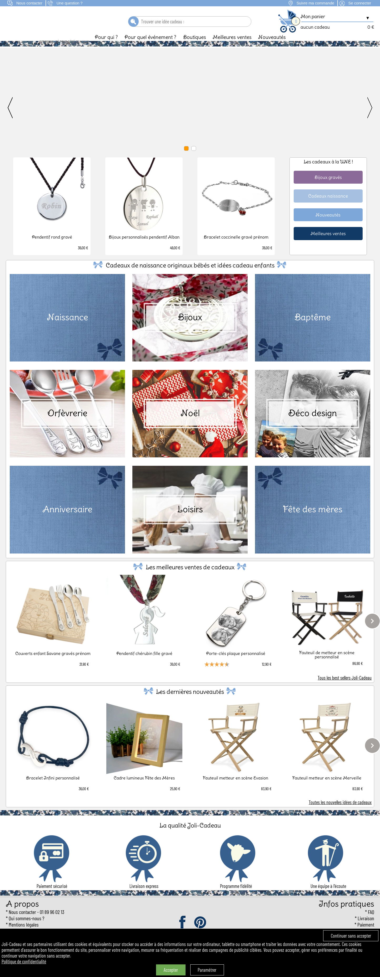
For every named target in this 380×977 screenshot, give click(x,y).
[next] (355, 117)
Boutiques (194, 46)
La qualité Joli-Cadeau (190, 834)
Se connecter (359, 3)
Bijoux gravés (328, 186)
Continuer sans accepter (351, 936)
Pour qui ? (106, 46)
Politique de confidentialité (24, 961)
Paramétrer (207, 970)
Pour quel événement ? (150, 46)
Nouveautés (272, 46)
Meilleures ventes (232, 46)
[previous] (24, 117)
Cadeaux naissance (328, 205)
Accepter (171, 970)
